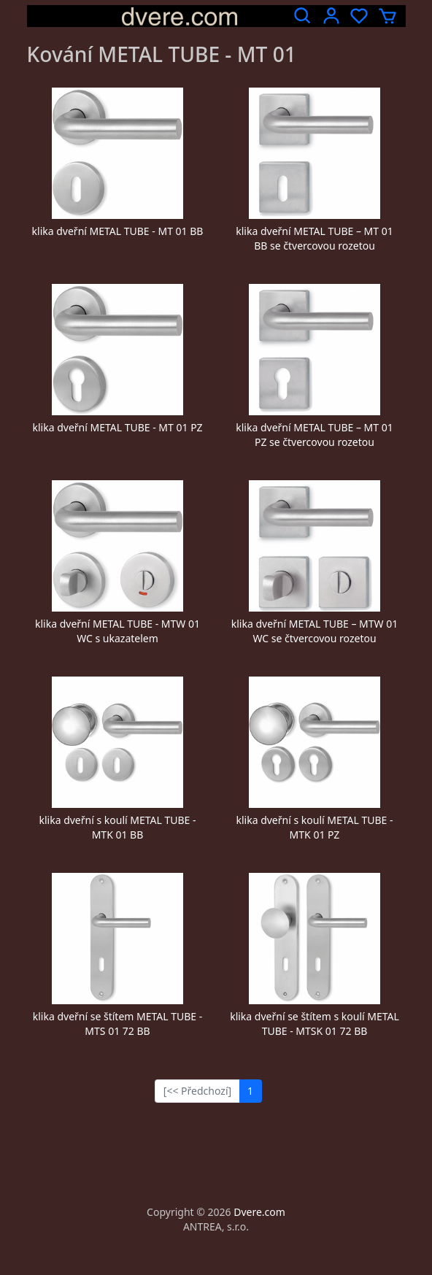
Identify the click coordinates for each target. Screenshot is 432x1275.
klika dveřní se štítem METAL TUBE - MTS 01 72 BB (118, 1023)
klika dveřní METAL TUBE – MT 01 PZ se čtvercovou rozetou (314, 434)
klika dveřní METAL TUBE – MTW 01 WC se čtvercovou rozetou (314, 631)
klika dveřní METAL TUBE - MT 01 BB (118, 231)
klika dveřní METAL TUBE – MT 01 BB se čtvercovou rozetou (314, 238)
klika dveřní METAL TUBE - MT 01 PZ (118, 427)
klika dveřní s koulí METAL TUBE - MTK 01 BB (117, 827)
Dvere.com (259, 1212)
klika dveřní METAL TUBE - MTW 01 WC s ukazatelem (117, 631)
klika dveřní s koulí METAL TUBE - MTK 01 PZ (314, 827)
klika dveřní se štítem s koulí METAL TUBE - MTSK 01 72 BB (314, 1023)
